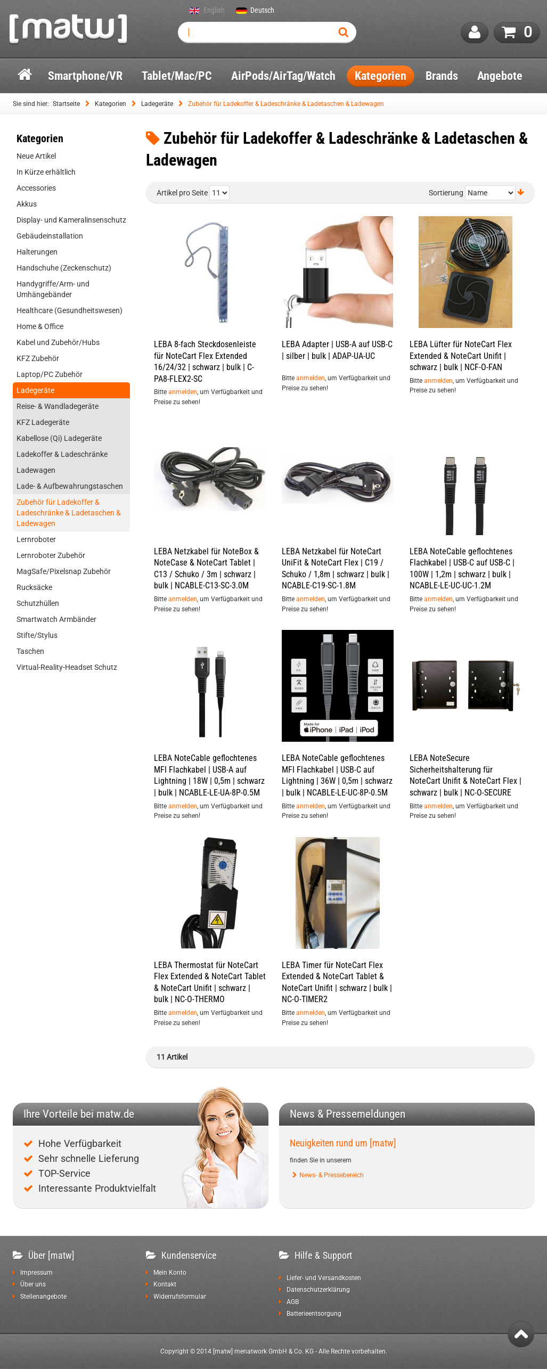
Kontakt (164, 1284)
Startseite (66, 104)
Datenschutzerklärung (318, 1289)
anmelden (182, 392)
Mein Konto (169, 1272)
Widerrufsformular (179, 1296)
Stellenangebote (43, 1296)
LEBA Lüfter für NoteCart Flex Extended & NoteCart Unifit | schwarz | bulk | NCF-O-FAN (461, 355)
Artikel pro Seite (182, 192)
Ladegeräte (157, 104)
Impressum (36, 1272)
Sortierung (446, 192)
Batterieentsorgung (314, 1313)
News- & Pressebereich (331, 1175)
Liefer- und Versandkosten (324, 1278)
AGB (293, 1302)
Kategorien (110, 104)
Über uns (33, 1284)
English (214, 10)
